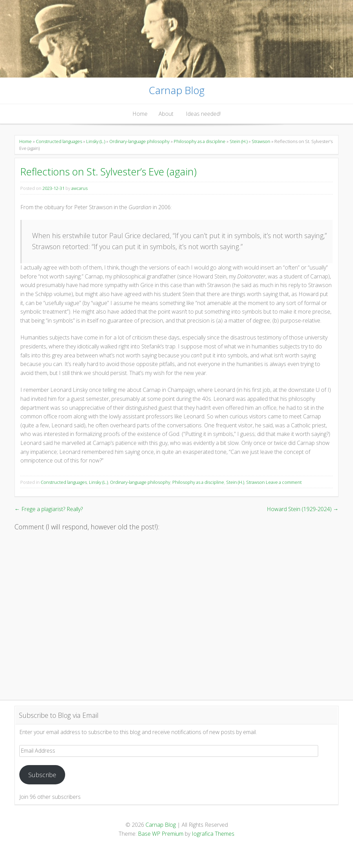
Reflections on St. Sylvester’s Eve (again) (108, 171)
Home (140, 114)
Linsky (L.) (95, 141)
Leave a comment (284, 482)
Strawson (261, 141)
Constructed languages (59, 141)
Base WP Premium (160, 833)
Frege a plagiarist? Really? (48, 509)
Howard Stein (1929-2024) (303, 509)
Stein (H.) (239, 141)
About (166, 114)
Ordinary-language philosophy (139, 141)
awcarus (79, 188)
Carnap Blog (176, 90)
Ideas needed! (203, 114)
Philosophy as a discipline (199, 141)
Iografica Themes (213, 833)
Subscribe (42, 775)
